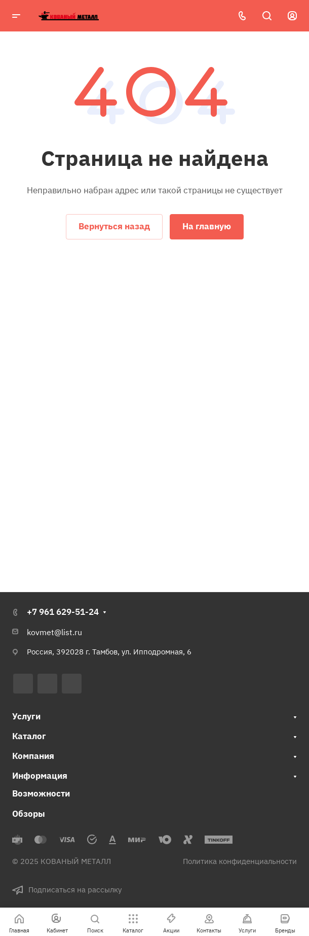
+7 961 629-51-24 (63, 611)
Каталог (29, 736)
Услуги (26, 716)
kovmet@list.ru (54, 632)
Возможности (41, 793)
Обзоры (28, 813)
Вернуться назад (114, 226)
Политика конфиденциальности (240, 861)
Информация (39, 775)
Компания (33, 755)
